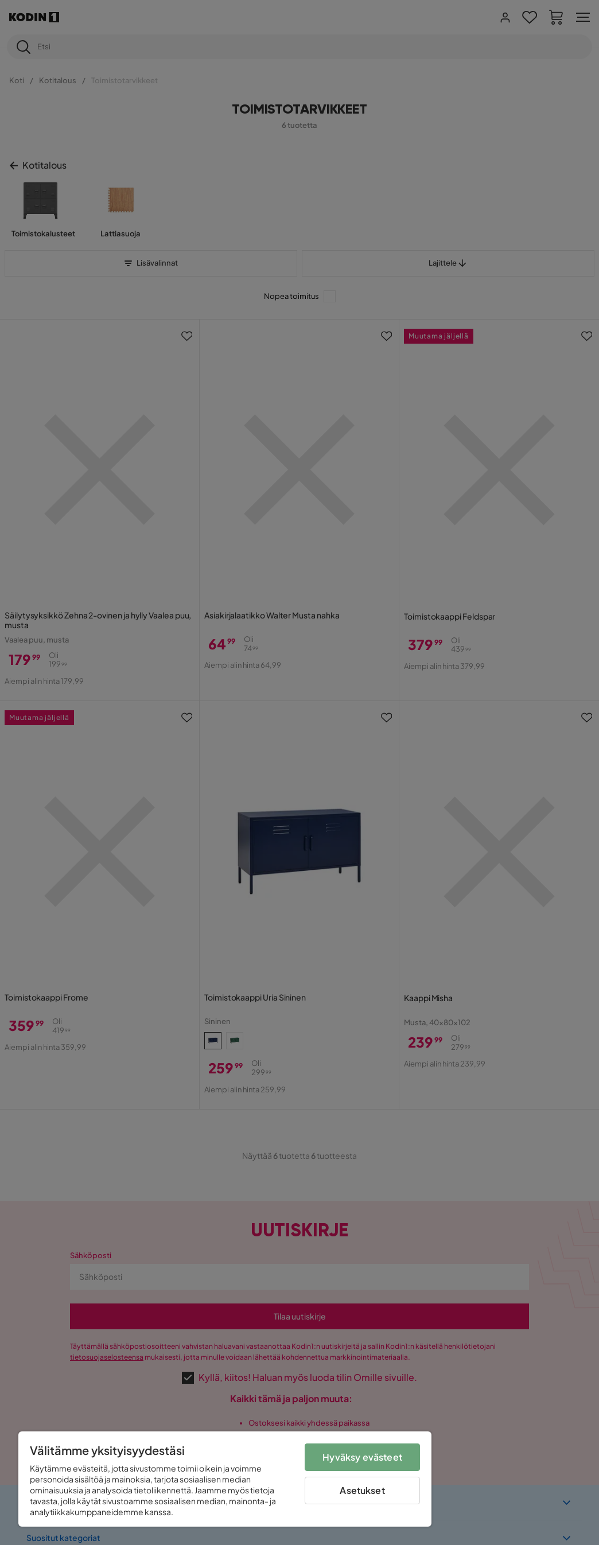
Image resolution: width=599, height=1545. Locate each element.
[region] (224, 1479)
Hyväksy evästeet (362, 1457)
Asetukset (362, 1490)
